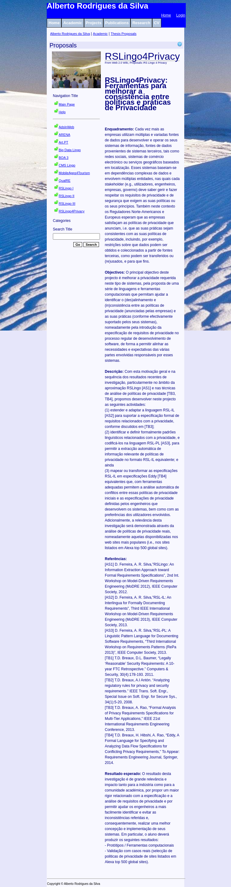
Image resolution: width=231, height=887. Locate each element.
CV (157, 23)
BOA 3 (63, 157)
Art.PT (63, 142)
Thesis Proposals (123, 34)
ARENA (64, 135)
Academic (72, 23)
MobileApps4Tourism (74, 173)
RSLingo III (67, 203)
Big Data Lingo (70, 150)
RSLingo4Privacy (71, 211)
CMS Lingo (67, 165)
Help (62, 112)
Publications (117, 23)
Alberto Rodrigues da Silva (70, 34)
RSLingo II (66, 196)
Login (180, 15)
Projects (93, 23)
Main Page (67, 104)
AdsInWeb (66, 127)
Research (141, 23)
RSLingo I (66, 188)
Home (166, 15)
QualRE (65, 180)
